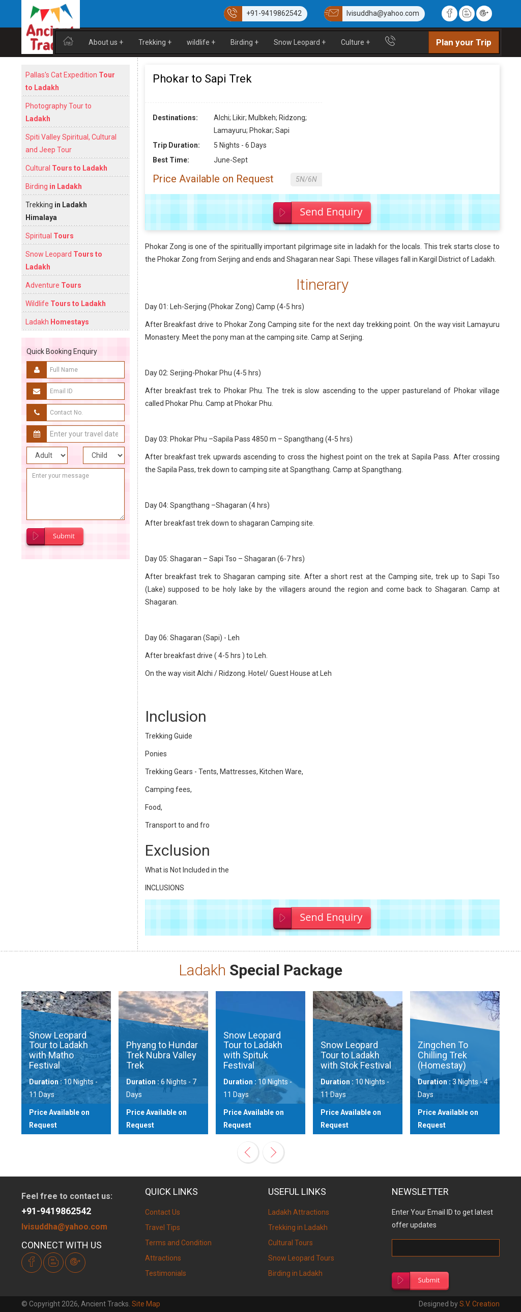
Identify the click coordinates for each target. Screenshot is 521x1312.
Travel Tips (162, 1227)
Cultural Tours (290, 1243)
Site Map (146, 1304)
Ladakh (57, 322)
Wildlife (65, 303)
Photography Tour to (58, 112)
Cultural (66, 168)
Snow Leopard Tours (301, 1258)
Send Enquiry (331, 211)
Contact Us (162, 1212)
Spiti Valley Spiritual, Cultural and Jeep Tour (71, 143)
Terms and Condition (178, 1243)
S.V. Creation (479, 1304)
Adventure (53, 285)
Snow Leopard (300, 42)
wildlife (201, 42)
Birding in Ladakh (295, 1273)
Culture (355, 42)
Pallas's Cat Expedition (70, 81)
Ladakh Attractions (298, 1212)
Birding (244, 42)
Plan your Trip (463, 42)
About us (106, 42)
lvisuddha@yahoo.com (64, 1227)
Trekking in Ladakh (298, 1227)
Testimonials (165, 1273)
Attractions (163, 1258)
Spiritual (49, 236)
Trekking (154, 42)
